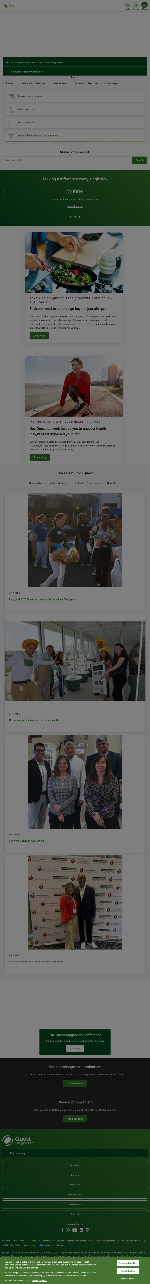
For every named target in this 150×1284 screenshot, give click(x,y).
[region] (75, 1270)
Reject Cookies (128, 1271)
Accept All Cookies (128, 1263)
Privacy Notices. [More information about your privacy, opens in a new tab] (39, 1280)
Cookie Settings (128, 1279)
